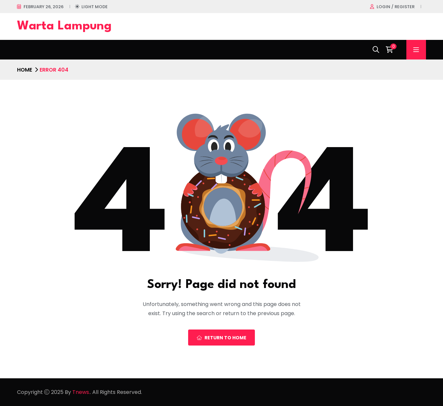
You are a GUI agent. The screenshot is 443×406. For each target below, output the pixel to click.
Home (24, 70)
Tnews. (81, 392)
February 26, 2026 (43, 7)
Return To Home (221, 337)
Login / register (396, 7)
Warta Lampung (64, 26)
